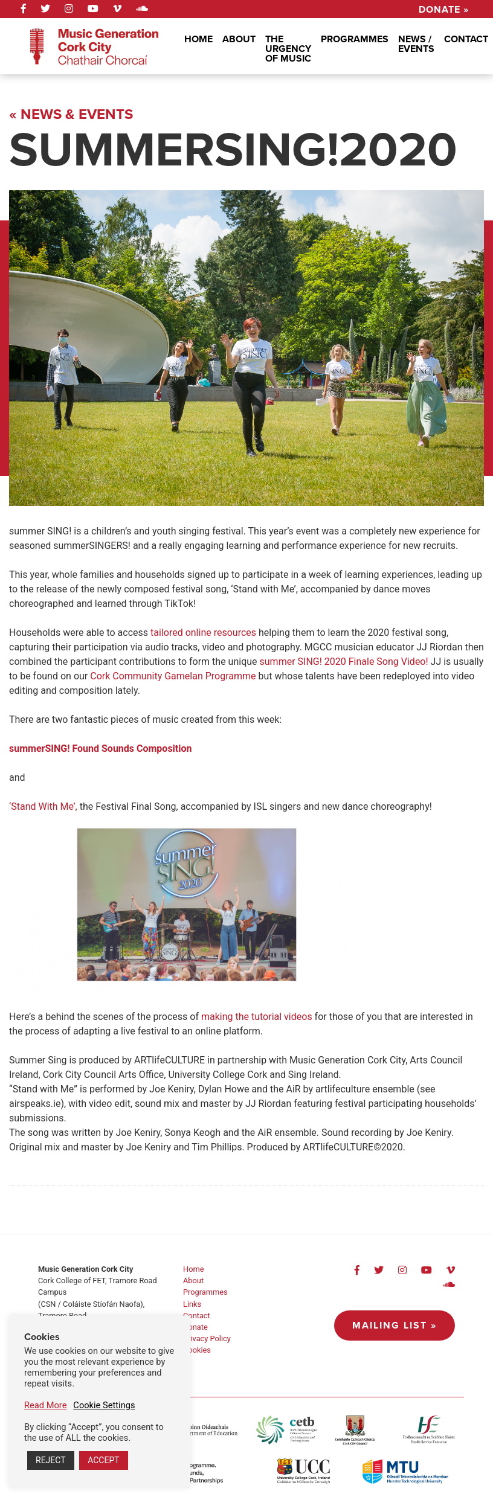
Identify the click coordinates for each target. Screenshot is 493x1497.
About (239, 39)
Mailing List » (394, 1325)
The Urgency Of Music (288, 48)
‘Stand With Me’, (43, 806)
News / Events (416, 44)
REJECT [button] (51, 1460)
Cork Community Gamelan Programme (173, 676)
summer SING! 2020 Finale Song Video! (342, 661)
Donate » (444, 8)
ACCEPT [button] (103, 1460)
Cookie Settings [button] (104, 1405)
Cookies (197, 1349)
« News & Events (71, 114)
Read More (45, 1405)
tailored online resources (202, 632)
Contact (466, 39)
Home (198, 39)
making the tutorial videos (258, 1016)
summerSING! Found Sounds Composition (100, 748)
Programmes (354, 39)
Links (192, 1304)
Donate (195, 1327)
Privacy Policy (207, 1338)
